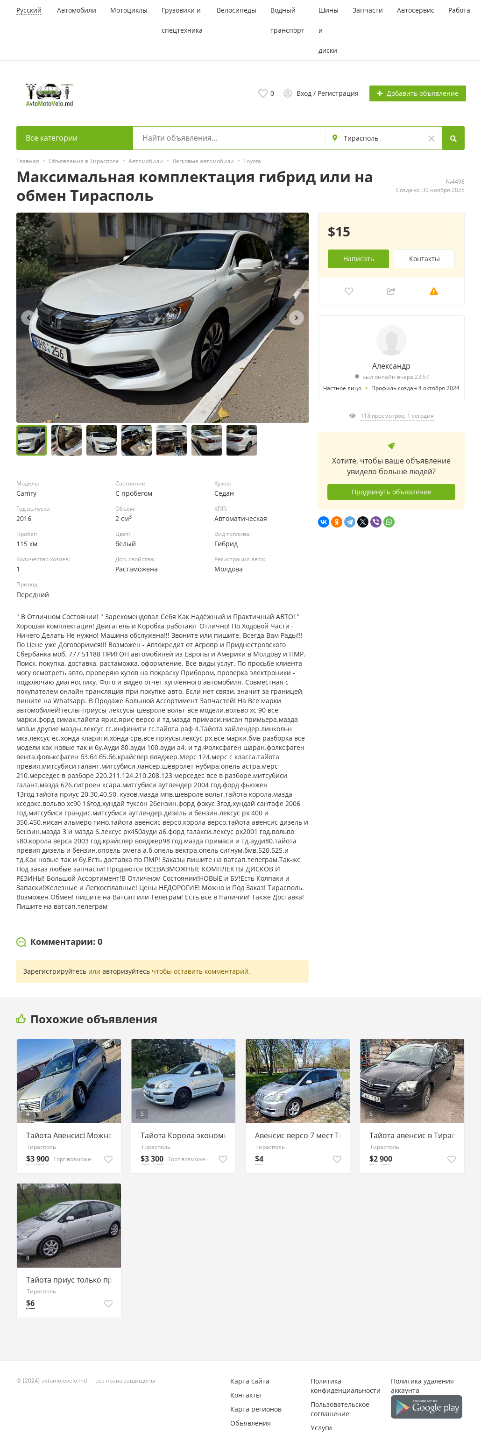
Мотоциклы (129, 10)
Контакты (424, 258)
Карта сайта (249, 1380)
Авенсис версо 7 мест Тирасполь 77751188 (300, 1135)
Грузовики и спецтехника (182, 20)
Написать (358, 258)
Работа (459, 10)
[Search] (453, 138)
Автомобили (76, 10)
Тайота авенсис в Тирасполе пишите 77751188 (414, 1135)
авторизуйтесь (126, 970)
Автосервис (415, 10)
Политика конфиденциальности (346, 1385)
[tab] (59, 941)
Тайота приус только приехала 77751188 (71, 1279)
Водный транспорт (287, 20)
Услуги (321, 1427)
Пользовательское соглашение (340, 1408)
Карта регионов (256, 1408)
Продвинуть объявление (391, 491)
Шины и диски (328, 30)
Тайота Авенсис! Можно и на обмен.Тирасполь (71, 1135)
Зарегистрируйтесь (54, 970)
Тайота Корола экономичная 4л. (186, 1135)
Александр (391, 365)
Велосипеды (236, 10)
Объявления (250, 1422)
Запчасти (368, 10)
